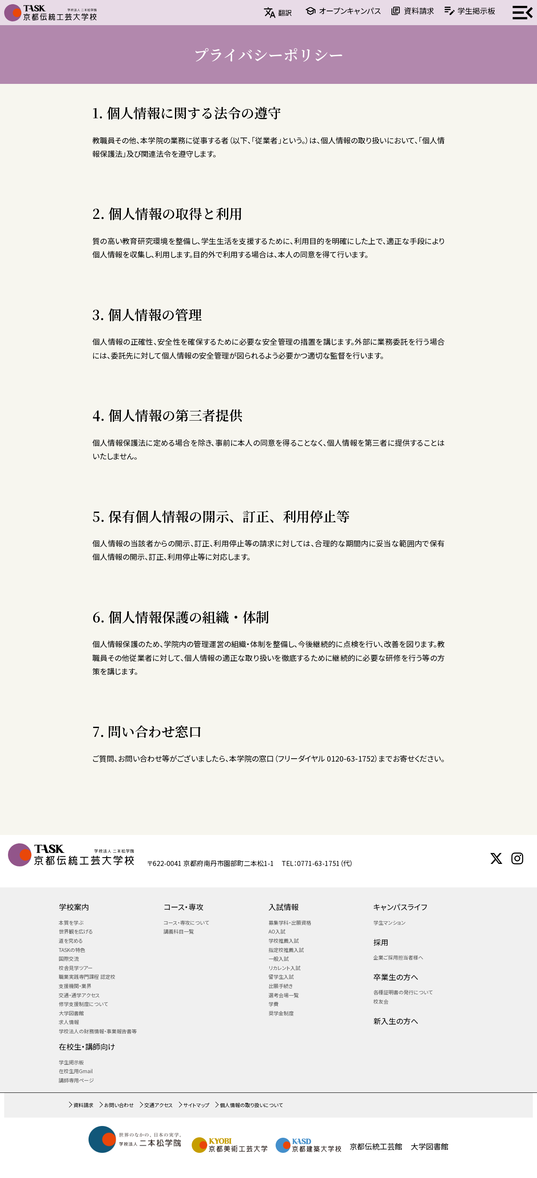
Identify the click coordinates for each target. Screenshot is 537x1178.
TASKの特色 (72, 949)
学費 (273, 1003)
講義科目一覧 (179, 931)
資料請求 (419, 10)
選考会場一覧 (283, 995)
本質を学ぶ (71, 922)
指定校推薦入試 (286, 949)
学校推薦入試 (283, 940)
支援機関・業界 (75, 985)
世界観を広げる (76, 931)
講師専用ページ (76, 1080)
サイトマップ (196, 1104)
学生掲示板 (476, 10)
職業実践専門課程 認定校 (87, 976)
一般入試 (278, 958)
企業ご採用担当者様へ (398, 957)
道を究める (71, 940)
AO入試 (276, 931)
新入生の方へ (395, 1020)
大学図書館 (71, 1013)
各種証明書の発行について (403, 992)
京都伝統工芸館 (375, 1146)
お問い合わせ (119, 1104)
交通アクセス (158, 1104)
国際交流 (69, 958)
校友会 (380, 1001)
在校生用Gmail (76, 1070)
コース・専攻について (186, 922)
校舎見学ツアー (76, 967)
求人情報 (69, 1021)
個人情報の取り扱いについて (251, 1104)
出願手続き (280, 985)
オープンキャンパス (350, 10)
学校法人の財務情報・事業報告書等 (98, 1031)
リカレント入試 (284, 967)
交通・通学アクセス (79, 995)
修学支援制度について (83, 1003)
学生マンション (389, 922)
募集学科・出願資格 (289, 922)
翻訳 (285, 13)
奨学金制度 (281, 1013)
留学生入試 (281, 976)
